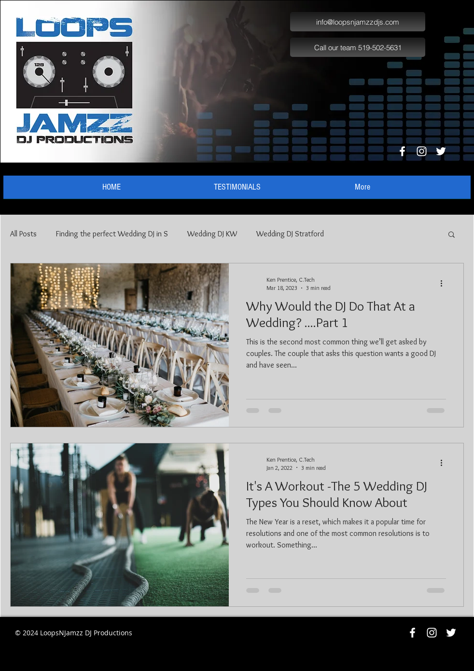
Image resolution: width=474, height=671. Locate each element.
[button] (451, 235)
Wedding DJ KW (212, 233)
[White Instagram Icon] (421, 151)
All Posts (23, 233)
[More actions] (444, 283)
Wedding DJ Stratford (290, 233)
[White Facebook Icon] (402, 151)
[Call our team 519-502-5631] (357, 47)
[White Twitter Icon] (440, 151)
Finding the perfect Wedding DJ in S (112, 233)
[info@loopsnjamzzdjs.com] (357, 21)
